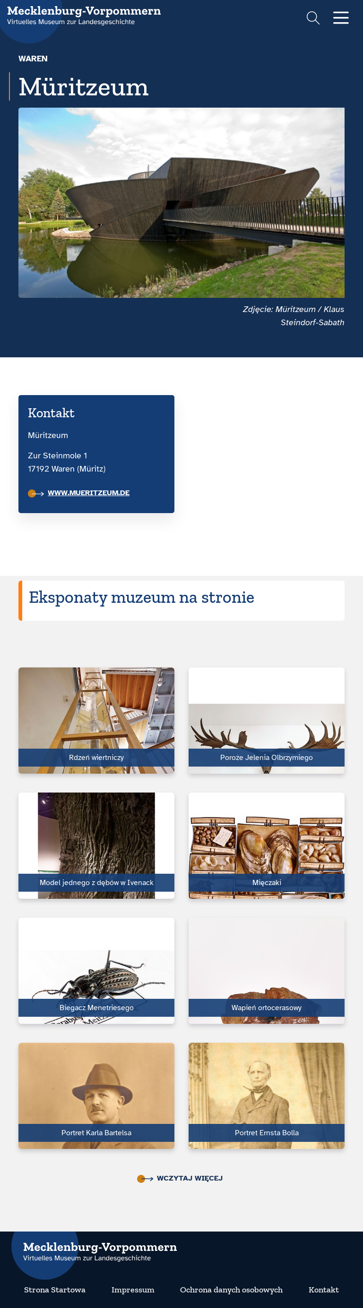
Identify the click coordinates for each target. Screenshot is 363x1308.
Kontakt (324, 1289)
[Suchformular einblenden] (313, 19)
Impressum (133, 1289)
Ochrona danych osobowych (231, 1289)
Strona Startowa (55, 1289)
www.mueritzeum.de (81, 493)
